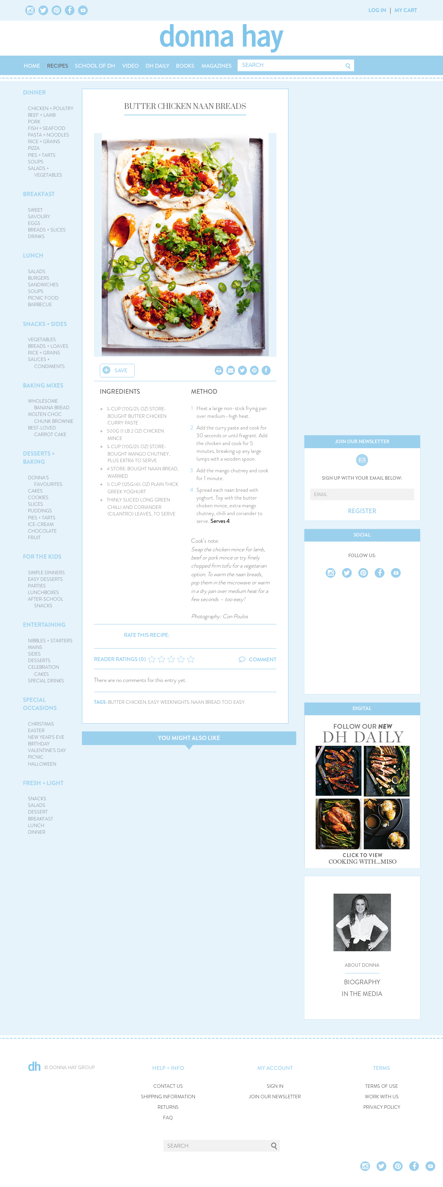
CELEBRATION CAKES (43, 670)
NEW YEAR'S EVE (46, 737)
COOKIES (38, 497)
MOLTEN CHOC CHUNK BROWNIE (50, 417)
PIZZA (34, 148)
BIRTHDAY (39, 743)
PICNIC (35, 757)
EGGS (34, 223)
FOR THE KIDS (42, 556)
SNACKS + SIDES (45, 324)
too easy (233, 702)
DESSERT (38, 811)
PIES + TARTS (42, 155)
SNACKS (37, 798)
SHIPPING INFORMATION (168, 1097)
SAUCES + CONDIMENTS (46, 363)
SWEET (35, 210)
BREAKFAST (39, 194)
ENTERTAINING (44, 625)
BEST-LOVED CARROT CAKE (47, 431)
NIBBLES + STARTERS (50, 640)
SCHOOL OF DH (95, 66)
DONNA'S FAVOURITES (45, 481)
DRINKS (36, 236)
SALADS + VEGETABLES (45, 172)
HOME (32, 66)
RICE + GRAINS (44, 141)
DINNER (34, 92)
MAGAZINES (217, 66)
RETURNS (168, 1107)
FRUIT (34, 537)
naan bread (206, 702)
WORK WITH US (382, 1097)
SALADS (36, 271)
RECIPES (57, 66)
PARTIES (37, 585)
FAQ (168, 1118)
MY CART (405, 10)
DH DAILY (157, 66)
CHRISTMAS (41, 724)
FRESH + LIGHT (43, 783)
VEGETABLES (42, 339)
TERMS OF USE (381, 1086)
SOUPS (35, 161)
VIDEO (130, 66)
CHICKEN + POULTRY (50, 108)
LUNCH (33, 255)
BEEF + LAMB (42, 115)
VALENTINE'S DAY (47, 750)
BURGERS (38, 278)
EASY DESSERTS (45, 579)
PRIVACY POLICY (381, 1107)
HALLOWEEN (42, 764)
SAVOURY (39, 216)
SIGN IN (275, 1086)
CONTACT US (168, 1086)
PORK (34, 121)
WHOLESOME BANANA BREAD (48, 404)
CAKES (35, 490)
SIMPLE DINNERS (46, 572)
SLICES (35, 504)
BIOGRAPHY (362, 982)
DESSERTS (39, 660)
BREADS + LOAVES (48, 346)
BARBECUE (40, 304)
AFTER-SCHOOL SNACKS (45, 602)
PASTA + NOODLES (48, 135)
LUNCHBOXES (43, 592)
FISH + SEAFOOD (46, 128)
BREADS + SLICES (47, 229)
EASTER (36, 730)
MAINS (35, 647)
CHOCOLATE (42, 531)
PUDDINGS (40, 510)
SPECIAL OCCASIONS (40, 704)
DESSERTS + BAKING (39, 457)
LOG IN (377, 10)
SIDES (34, 653)
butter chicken (127, 702)
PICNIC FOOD (43, 298)
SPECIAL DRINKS (46, 680)
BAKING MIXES (43, 385)
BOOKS (185, 66)
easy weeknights (168, 702)
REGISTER (362, 511)
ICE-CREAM (41, 524)
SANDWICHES (43, 284)
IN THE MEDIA (362, 994)
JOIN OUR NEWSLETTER (275, 1097)
